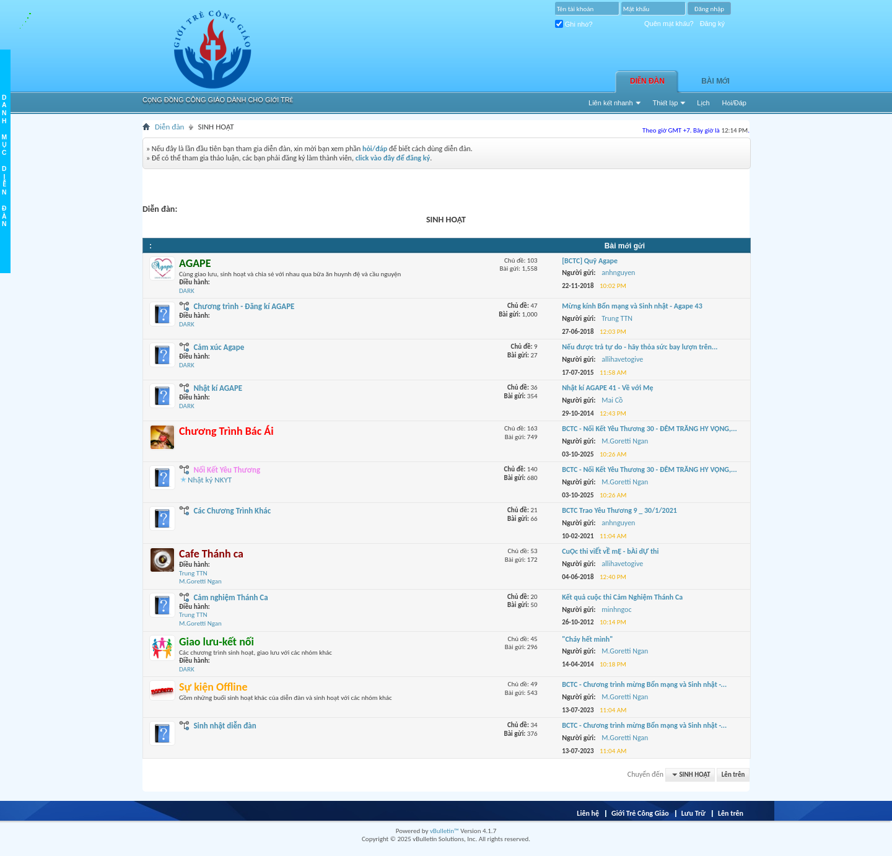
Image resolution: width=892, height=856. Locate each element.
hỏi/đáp (374, 148)
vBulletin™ (444, 831)
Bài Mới (715, 81)
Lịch (703, 103)
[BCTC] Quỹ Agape (590, 260)
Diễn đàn (647, 81)
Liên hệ (588, 813)
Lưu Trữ (693, 813)
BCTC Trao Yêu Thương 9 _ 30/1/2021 (619, 510)
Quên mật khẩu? (669, 23)
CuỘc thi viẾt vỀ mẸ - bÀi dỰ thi (610, 551)
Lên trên (733, 775)
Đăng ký (712, 23)
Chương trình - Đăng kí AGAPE (243, 306)
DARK (187, 291)
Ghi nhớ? (574, 24)
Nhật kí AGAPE (217, 388)
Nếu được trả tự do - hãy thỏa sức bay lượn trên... (639, 347)
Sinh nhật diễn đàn (224, 725)
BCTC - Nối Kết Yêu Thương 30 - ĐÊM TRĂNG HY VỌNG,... (649, 428)
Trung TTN (193, 573)
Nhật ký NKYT (210, 479)
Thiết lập (665, 103)
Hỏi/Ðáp (734, 103)
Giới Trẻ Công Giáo (640, 813)
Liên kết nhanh (610, 103)
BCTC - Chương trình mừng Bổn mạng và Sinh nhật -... (644, 684)
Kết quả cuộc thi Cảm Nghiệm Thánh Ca (622, 597)
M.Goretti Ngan (200, 581)
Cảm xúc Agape (218, 347)
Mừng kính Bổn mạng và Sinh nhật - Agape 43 (632, 306)
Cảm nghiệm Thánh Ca (230, 597)
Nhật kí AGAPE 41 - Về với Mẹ (607, 387)
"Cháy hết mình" (587, 639)
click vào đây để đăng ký (393, 158)
